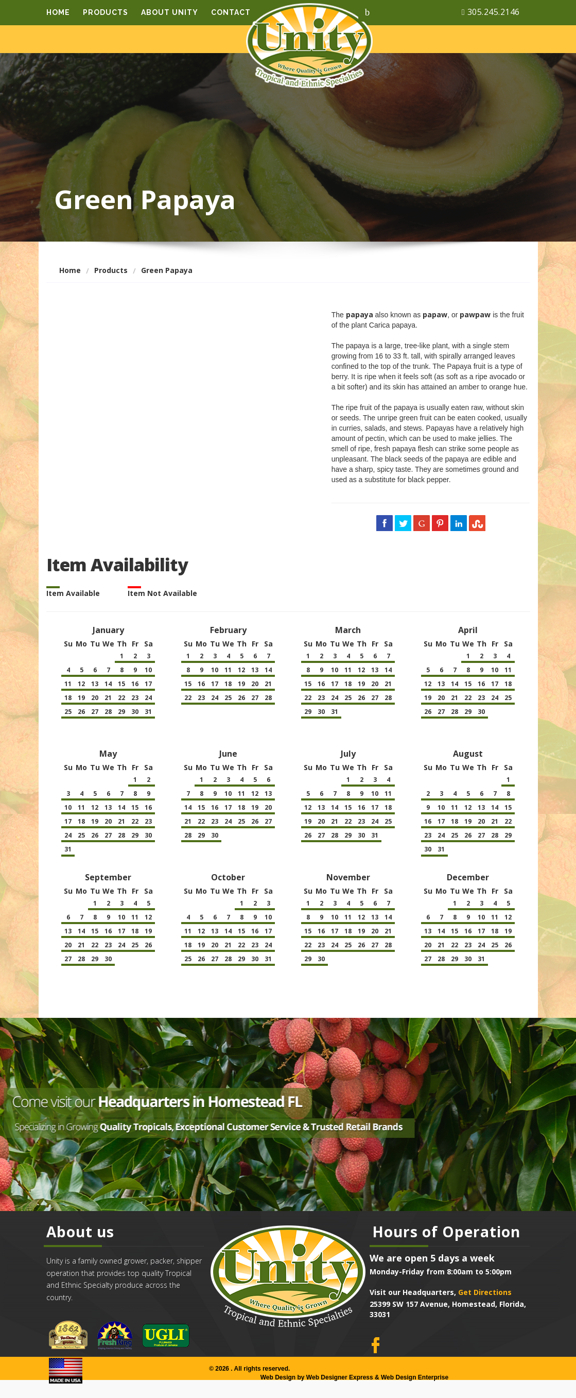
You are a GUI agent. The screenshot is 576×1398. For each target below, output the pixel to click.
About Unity (169, 12)
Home (58, 12)
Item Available (73, 593)
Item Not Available (162, 593)
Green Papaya (167, 270)
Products (105, 12)
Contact (231, 12)
